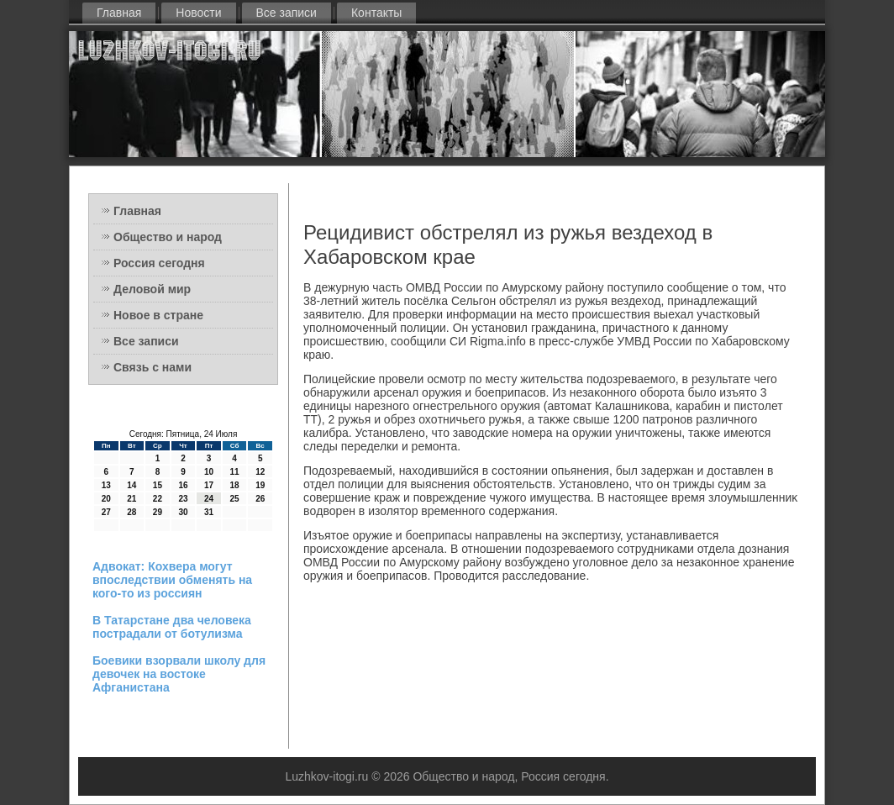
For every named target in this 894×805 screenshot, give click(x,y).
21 (131, 498)
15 (157, 485)
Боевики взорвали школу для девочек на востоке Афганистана (179, 674)
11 (234, 471)
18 (234, 485)
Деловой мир (152, 289)
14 (131, 485)
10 (208, 471)
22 (157, 498)
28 (131, 512)
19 (260, 485)
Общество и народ (167, 237)
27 (106, 512)
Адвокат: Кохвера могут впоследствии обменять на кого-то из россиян (172, 580)
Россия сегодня (159, 263)
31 (208, 512)
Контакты (376, 12)
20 (106, 498)
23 (182, 498)
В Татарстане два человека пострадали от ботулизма (171, 626)
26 (260, 498)
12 (260, 471)
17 (208, 485)
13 (106, 485)
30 (182, 512)
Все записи (286, 12)
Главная (119, 12)
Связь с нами (152, 367)
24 (208, 498)
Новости (198, 12)
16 (182, 485)
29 (157, 512)
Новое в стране (158, 315)
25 (234, 498)
